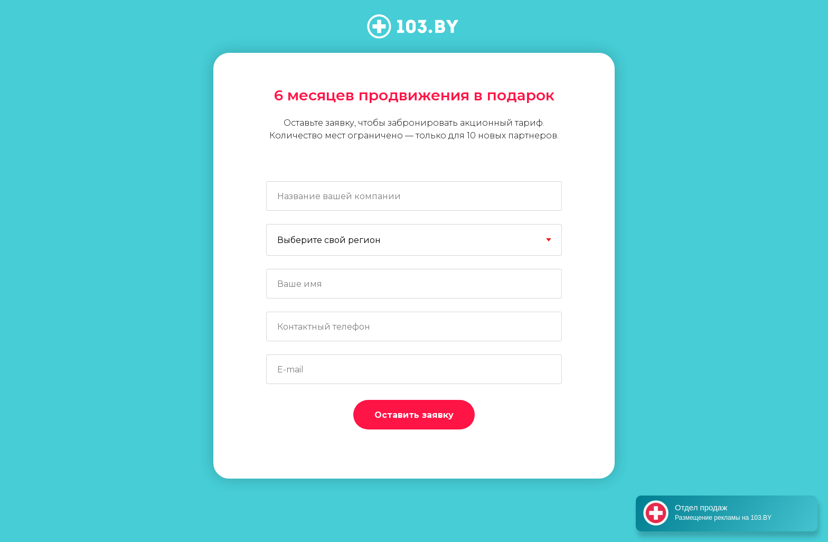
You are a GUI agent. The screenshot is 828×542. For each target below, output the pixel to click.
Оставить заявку (414, 415)
